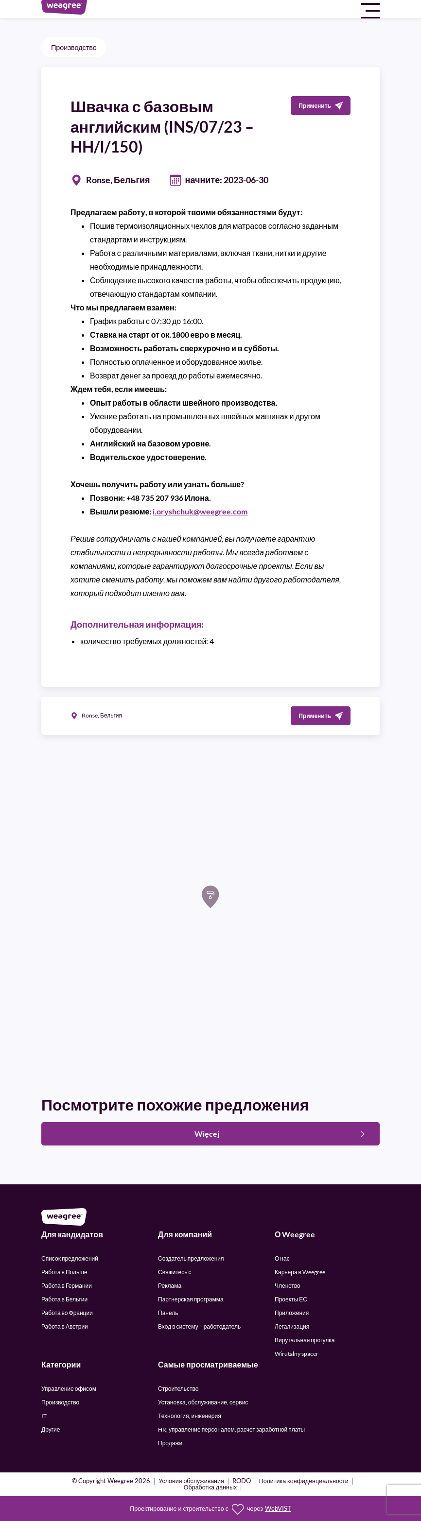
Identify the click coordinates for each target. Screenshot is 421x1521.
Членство (287, 1285)
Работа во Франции (67, 1312)
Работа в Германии (66, 1285)
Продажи (170, 1443)
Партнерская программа (191, 1299)
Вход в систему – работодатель (199, 1326)
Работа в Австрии (64, 1326)
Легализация (292, 1326)
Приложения (292, 1312)
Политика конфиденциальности (304, 1481)
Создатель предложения (191, 1258)
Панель (168, 1312)
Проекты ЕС (291, 1299)
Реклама (169, 1285)
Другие (50, 1429)
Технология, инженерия (189, 1415)
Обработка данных (210, 1488)
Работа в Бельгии (64, 1299)
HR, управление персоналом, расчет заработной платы (231, 1429)
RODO (241, 1481)
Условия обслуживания (191, 1481)
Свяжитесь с (174, 1272)
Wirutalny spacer (296, 1353)
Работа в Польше (64, 1272)
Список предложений (69, 1258)
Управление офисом (68, 1388)
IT (44, 1415)
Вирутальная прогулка (304, 1340)
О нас (282, 1258)
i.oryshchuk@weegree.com (200, 511)
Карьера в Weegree (300, 1272)
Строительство (178, 1388)
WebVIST (278, 1508)
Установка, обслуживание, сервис (203, 1402)
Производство (74, 47)
